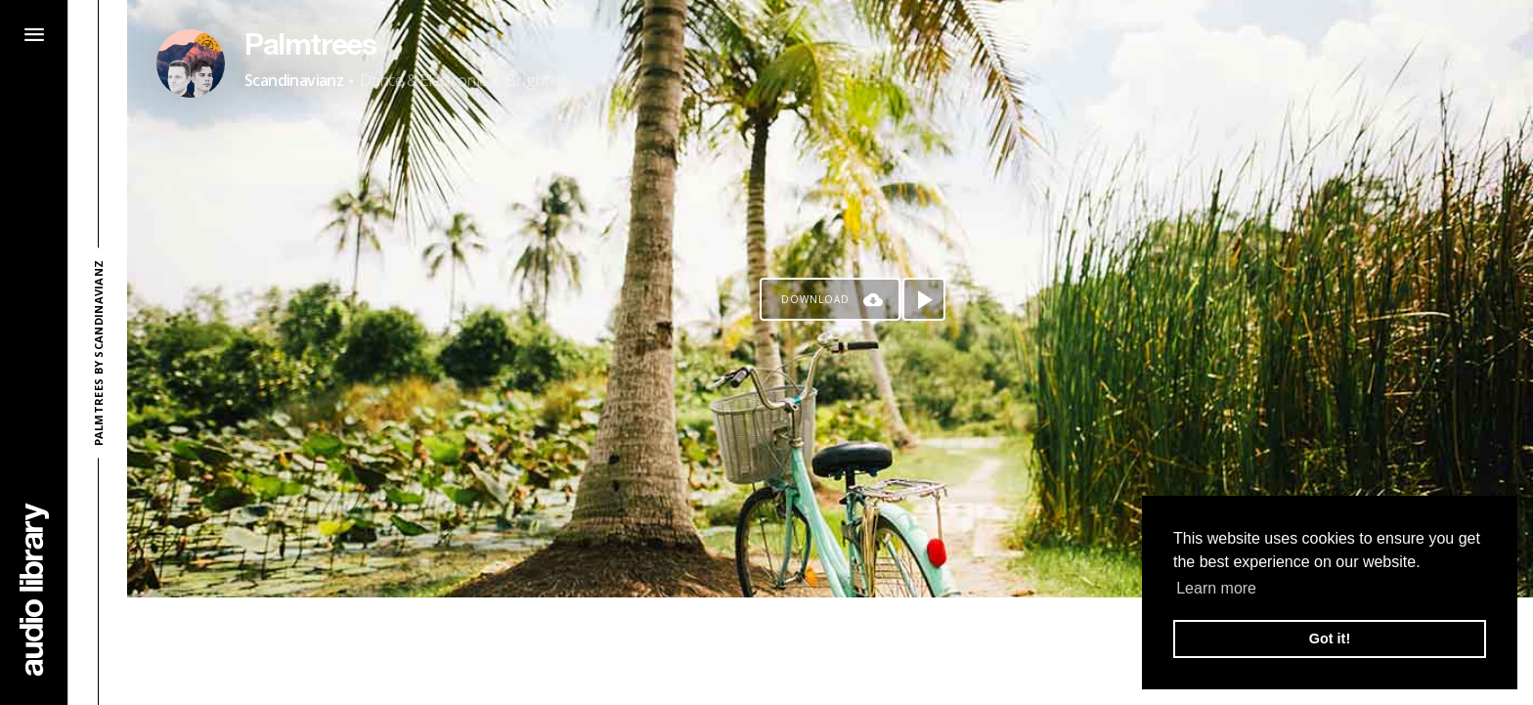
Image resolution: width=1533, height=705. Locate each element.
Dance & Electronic (422, 80)
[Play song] (923, 299)
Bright (526, 80)
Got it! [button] (1329, 638)
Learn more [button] (1216, 588)
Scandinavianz (293, 80)
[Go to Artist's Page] (190, 63)
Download (815, 299)
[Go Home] (34, 589)
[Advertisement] (830, 651)
